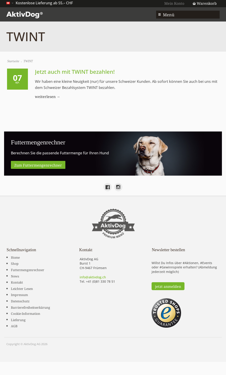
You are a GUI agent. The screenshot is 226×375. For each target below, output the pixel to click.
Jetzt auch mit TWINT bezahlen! (75, 71)
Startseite (13, 61)
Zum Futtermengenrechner (38, 164)
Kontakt (17, 282)
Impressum (19, 294)
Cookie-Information (25, 313)
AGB (14, 326)
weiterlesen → (47, 96)
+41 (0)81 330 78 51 (100, 281)
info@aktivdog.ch (93, 277)
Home (15, 257)
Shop (15, 263)
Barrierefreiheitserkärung (30, 307)
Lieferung (18, 319)
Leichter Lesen (22, 288)
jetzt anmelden (168, 286)
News (15, 276)
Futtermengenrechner (27, 269)
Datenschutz (20, 301)
